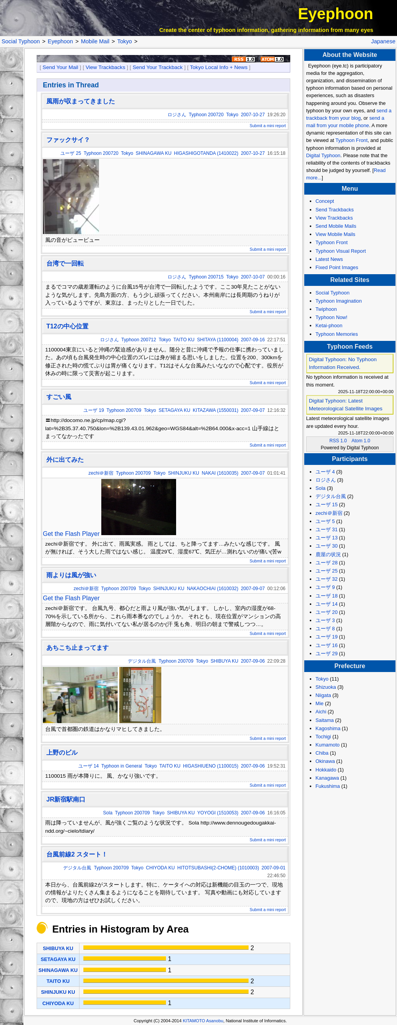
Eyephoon (335, 13)
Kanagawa (327, 778)
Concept (325, 201)
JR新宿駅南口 (65, 799)
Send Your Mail (60, 67)
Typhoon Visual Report (341, 251)
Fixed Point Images (337, 267)
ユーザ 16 (327, 645)
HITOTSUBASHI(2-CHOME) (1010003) (218, 868)
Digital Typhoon (323, 155)
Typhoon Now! (332, 317)
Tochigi (323, 736)
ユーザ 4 (325, 472)
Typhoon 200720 (206, 114)
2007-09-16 (253, 339)
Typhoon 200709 (123, 410)
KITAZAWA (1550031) (215, 410)
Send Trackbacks (335, 210)
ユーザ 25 (70, 153)
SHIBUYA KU (224, 661)
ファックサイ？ (68, 140)
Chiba (322, 753)
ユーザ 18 (327, 596)
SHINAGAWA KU (153, 153)
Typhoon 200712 (138, 339)
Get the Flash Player (71, 533)
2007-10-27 (253, 114)
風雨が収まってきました (80, 101)
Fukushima (328, 786)
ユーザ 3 (325, 620)
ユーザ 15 (327, 504)
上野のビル (62, 752)
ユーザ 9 (325, 587)
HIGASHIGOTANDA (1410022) (206, 153)
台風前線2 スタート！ (77, 854)
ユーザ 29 (327, 653)
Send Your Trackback (157, 67)
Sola (108, 813)
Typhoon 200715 (206, 277)
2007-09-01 (273, 868)
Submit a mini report (268, 126)
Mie (320, 703)
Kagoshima (328, 728)
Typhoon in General (121, 766)
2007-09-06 (253, 661)
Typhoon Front (351, 140)
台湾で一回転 (65, 263)
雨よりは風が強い (71, 575)
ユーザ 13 (327, 538)
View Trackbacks (105, 67)
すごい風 (58, 397)
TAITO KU (183, 339)
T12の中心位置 (67, 326)
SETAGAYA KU (174, 410)
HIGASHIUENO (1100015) (210, 766)
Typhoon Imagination (339, 301)
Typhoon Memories (337, 334)
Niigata (323, 695)
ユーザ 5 (325, 521)
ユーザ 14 (88, 766)
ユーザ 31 (327, 529)
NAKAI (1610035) (220, 473)
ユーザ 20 (327, 612)
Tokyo (124, 41)
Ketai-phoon (329, 325)
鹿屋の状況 (328, 554)
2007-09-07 (253, 410)
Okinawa (325, 761)
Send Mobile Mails (336, 226)
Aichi (321, 712)
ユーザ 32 (327, 579)
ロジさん (177, 114)
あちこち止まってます (77, 647)
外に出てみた (65, 459)
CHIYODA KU (160, 868)
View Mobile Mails (335, 234)
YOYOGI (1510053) (217, 813)
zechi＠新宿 (100, 473)
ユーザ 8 (325, 628)
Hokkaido (326, 770)
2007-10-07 (253, 277)
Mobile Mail (95, 41)
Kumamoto (328, 745)
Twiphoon (326, 309)
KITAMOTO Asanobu (203, 1020)
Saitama (325, 720)
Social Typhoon (21, 41)
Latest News (329, 259)
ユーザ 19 (93, 410)
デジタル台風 (142, 661)
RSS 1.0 (338, 440)
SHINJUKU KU (183, 473)
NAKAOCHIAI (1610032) (212, 588)
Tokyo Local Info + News (219, 67)
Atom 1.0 (360, 440)
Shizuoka (326, 687)
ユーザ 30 (327, 546)
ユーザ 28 (327, 563)
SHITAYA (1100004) (217, 339)
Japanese (383, 41)
